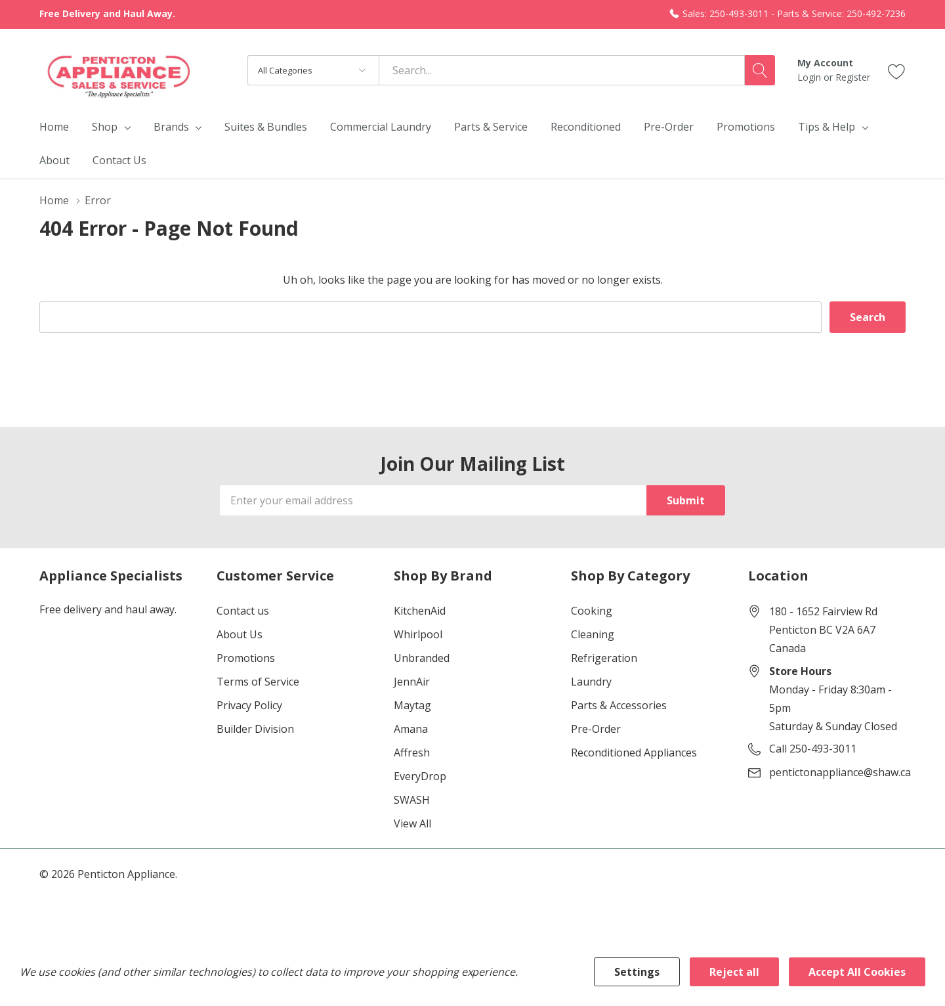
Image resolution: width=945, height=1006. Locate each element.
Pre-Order (596, 729)
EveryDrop (420, 776)
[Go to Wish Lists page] (897, 69)
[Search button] (760, 70)
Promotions (246, 658)
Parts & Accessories (619, 705)
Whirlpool (418, 634)
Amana (411, 729)
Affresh (412, 752)
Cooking (591, 610)
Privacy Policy (249, 705)
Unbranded (422, 658)
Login (810, 77)
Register (852, 77)
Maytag (412, 705)
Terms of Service (258, 681)
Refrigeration (604, 658)
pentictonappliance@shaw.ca (840, 772)
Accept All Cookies (857, 972)
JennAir (412, 681)
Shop (104, 126)
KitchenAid (420, 610)
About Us (239, 634)
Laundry (591, 681)
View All (412, 823)
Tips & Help (826, 126)
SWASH (412, 800)
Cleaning (592, 634)
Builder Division (255, 729)
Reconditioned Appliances (634, 752)
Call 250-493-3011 (812, 748)
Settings (637, 972)
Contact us (243, 610)
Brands (171, 126)
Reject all (734, 972)
